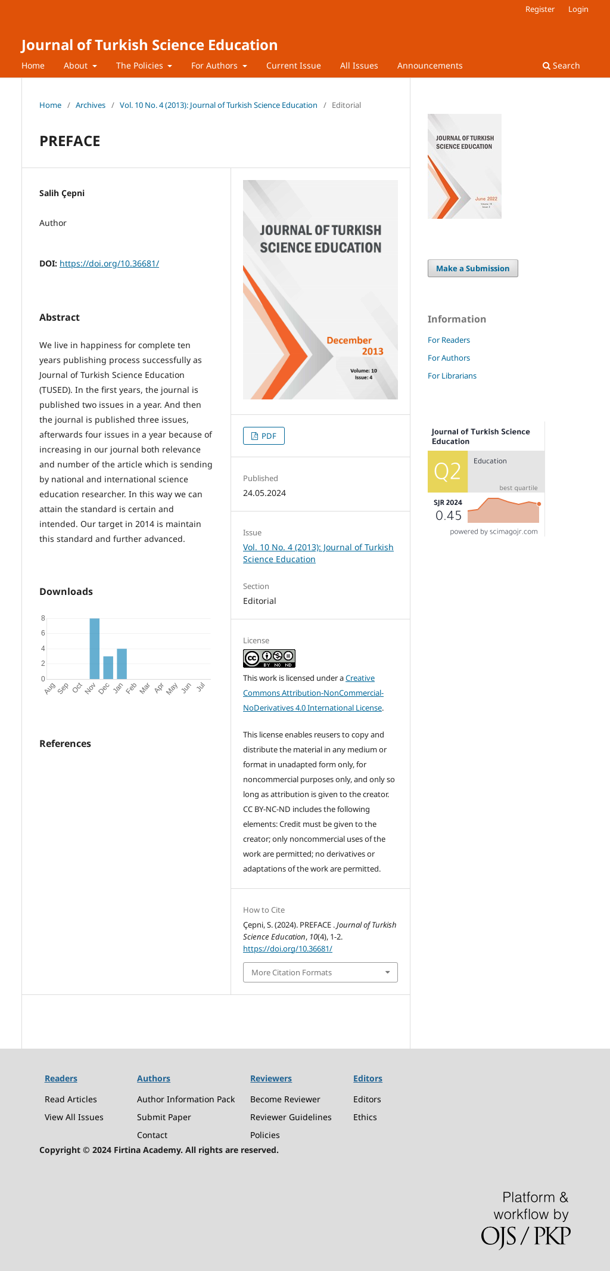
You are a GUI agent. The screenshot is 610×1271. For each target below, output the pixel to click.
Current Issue (293, 65)
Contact (152, 1134)
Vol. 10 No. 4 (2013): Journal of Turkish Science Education (219, 105)
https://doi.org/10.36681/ (109, 263)
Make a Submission (473, 268)
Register (540, 9)
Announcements (430, 65)
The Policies (141, 65)
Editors (367, 1099)
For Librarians (452, 375)
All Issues (359, 65)
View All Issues (74, 1117)
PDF (268, 435)
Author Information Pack (186, 1099)
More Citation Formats (291, 972)
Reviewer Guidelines (291, 1117)
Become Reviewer (285, 1099)
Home (33, 65)
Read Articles (71, 1099)
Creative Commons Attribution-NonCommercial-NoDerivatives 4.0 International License (313, 692)
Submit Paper (164, 1117)
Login (578, 9)
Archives (90, 105)
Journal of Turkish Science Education (149, 44)
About (77, 65)
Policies (265, 1134)
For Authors (215, 65)
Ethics (365, 1117)
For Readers (449, 339)
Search (561, 65)
